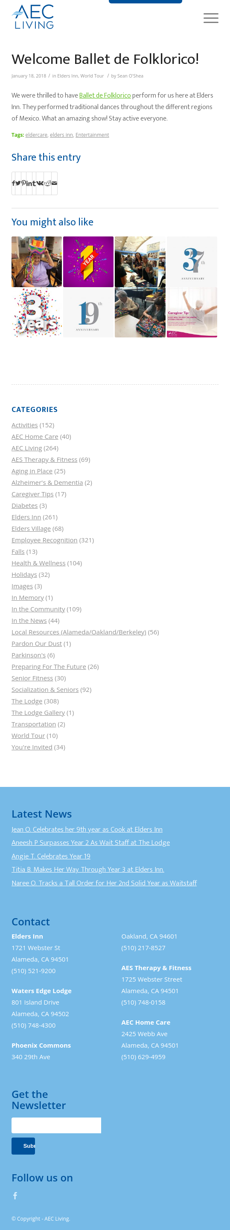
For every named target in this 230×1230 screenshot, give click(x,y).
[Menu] (206, 17)
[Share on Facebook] (13, 183)
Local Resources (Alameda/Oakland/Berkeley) (79, 632)
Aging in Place (32, 471)
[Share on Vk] (40, 183)
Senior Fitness (32, 678)
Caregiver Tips (33, 494)
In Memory (28, 597)
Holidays (24, 574)
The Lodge (27, 701)
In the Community (38, 609)
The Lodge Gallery (38, 712)
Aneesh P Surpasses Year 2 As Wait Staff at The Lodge (91, 843)
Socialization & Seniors (45, 689)
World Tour (92, 76)
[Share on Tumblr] (34, 183)
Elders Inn (67, 76)
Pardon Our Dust (37, 643)
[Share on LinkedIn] (29, 183)
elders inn (61, 134)
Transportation (34, 724)
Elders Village (31, 528)
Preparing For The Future (49, 666)
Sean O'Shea (130, 76)
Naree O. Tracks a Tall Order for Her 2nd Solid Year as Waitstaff (104, 883)
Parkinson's (29, 655)
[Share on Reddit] (47, 183)
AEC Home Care (35, 436)
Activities (25, 425)
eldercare (36, 134)
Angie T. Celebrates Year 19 (51, 856)
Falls (18, 551)
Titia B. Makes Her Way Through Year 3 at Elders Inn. (88, 870)
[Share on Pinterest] (23, 183)
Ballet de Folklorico (105, 95)
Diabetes (25, 505)
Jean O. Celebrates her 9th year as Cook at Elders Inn (87, 829)
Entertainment (92, 134)
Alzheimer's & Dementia (47, 482)
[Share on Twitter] (18, 183)
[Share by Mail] (54, 183)
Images (22, 586)
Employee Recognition (45, 540)
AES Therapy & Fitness (45, 459)
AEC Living (27, 448)
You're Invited (32, 747)
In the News (29, 620)
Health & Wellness (39, 563)
